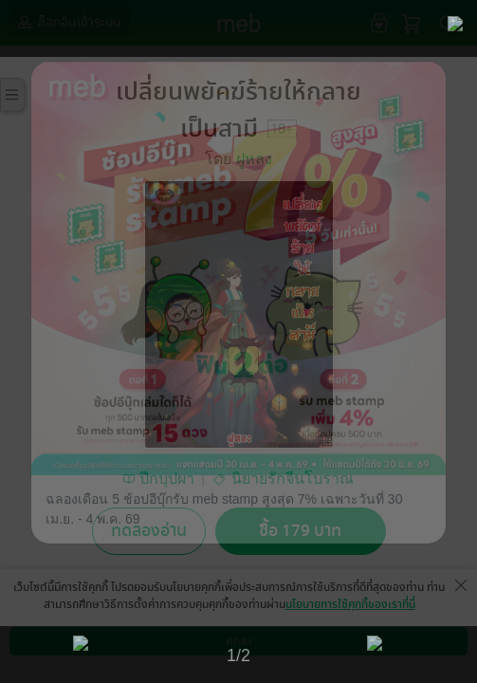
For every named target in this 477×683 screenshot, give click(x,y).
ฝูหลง (254, 159)
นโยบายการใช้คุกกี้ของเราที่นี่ (350, 604)
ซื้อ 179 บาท (300, 531)
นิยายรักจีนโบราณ (292, 479)
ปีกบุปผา (166, 479)
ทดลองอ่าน (149, 531)
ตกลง (239, 641)
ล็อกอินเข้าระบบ (67, 21)
